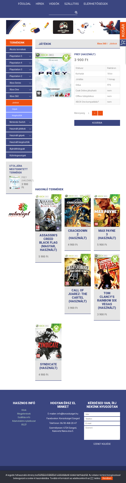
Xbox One (20, 89)
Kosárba (97, 123)
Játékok (15, 103)
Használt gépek (20, 135)
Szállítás (71, 3)
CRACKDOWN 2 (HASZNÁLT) (77, 234)
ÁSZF (24, 424)
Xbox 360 (20, 96)
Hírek (40, 3)
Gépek (14, 109)
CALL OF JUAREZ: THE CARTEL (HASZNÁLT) (77, 295)
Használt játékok (20, 129)
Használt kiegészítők (20, 143)
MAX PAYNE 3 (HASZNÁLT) (107, 234)
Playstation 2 (20, 76)
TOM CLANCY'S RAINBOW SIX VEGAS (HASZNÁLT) (107, 300)
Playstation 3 (20, 69)
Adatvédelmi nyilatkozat (24, 421)
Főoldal (24, 3)
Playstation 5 (20, 56)
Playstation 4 (20, 63)
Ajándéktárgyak (17, 149)
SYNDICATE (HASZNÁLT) (48, 366)
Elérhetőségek (96, 3)
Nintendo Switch (20, 122)
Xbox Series (20, 83)
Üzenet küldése (102, 444)
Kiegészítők (17, 115)
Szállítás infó (24, 417)
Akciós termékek (18, 49)
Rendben (107, 478)
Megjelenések (24, 413)
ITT (92, 478)
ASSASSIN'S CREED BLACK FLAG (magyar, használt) (48, 242)
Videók (54, 3)
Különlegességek (18, 155)
